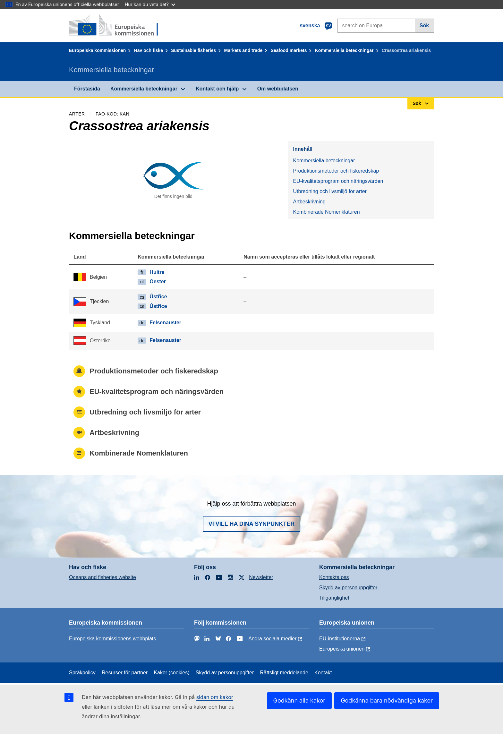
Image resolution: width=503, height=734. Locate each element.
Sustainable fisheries (193, 50)
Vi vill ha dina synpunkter (251, 524)
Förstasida (87, 88)
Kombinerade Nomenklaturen (326, 212)
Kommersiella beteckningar (344, 50)
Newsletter (261, 577)
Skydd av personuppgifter (348, 587)
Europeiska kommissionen (97, 50)
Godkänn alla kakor (299, 700)
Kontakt (323, 672)
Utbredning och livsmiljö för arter (329, 191)
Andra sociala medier (272, 638)
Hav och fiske (148, 50)
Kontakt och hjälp (217, 88)
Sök (424, 25)
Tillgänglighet (334, 598)
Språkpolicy (82, 672)
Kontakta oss (334, 577)
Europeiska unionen (341, 649)
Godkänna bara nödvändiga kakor (387, 700)
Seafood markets (289, 50)
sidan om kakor (214, 697)
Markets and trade (243, 50)
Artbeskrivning (309, 201)
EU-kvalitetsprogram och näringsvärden (338, 181)
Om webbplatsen (277, 88)
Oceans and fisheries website (102, 577)
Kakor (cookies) (171, 672)
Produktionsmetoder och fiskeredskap (336, 171)
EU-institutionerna (339, 638)
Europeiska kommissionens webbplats (112, 638)
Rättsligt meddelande (284, 672)
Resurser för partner (125, 672)
